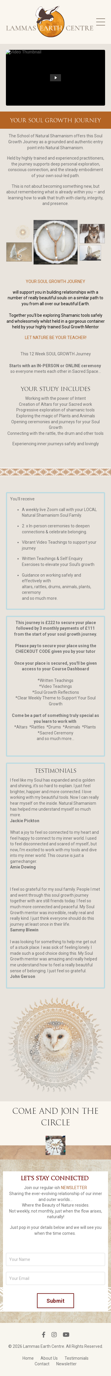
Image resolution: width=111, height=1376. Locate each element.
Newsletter (66, 1363)
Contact (42, 1363)
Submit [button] (55, 1301)
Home (28, 1358)
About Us (49, 1358)
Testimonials (77, 1358)
